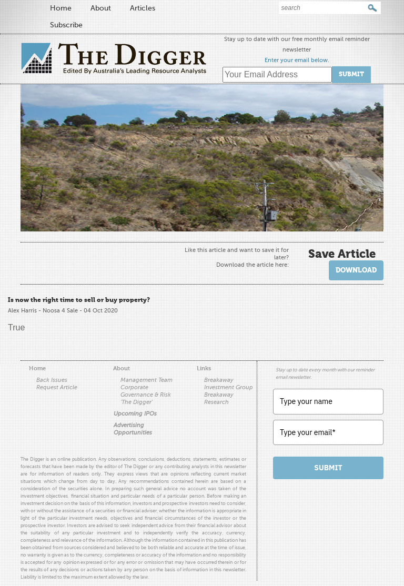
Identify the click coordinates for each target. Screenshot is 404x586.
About (100, 8)
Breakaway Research (219, 398)
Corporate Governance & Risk (145, 391)
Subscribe (66, 25)
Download (356, 270)
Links (204, 368)
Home (61, 8)
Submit (351, 74)
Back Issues (51, 380)
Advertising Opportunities (133, 429)
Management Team (146, 380)
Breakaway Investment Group (228, 384)
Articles (142, 8)
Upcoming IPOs (135, 413)
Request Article (56, 387)
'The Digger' (136, 402)
